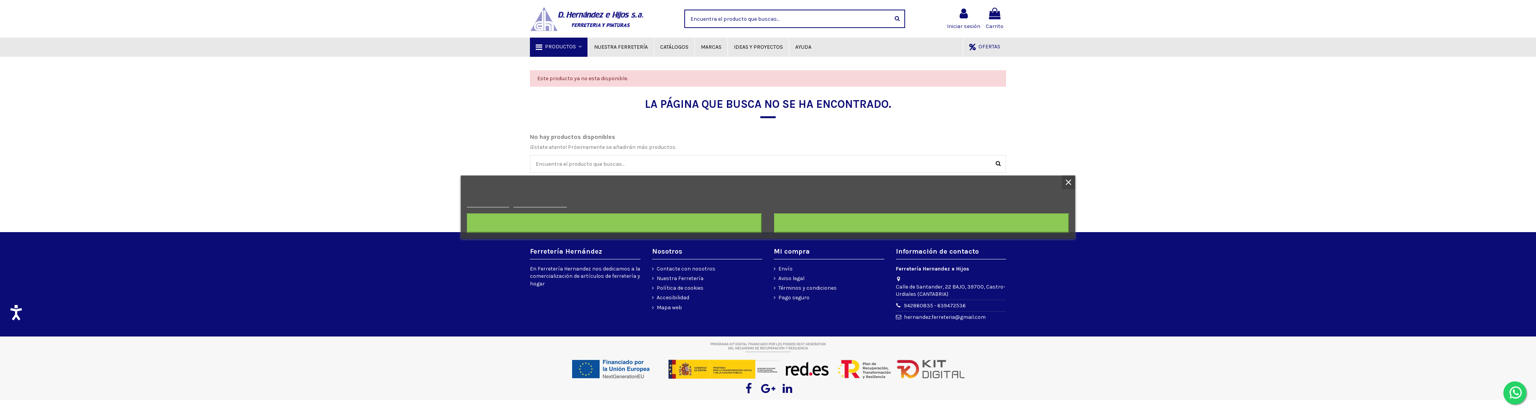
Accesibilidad (673, 297)
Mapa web (669, 307)
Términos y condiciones (807, 288)
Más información (488, 203)
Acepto (921, 223)
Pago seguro (793, 297)
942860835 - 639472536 (935, 305)
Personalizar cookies (539, 203)
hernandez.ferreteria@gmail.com (945, 317)
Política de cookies (680, 288)
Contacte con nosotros (686, 269)
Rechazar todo (614, 223)
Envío (785, 269)
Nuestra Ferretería (680, 278)
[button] (559, 47)
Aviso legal (791, 278)
